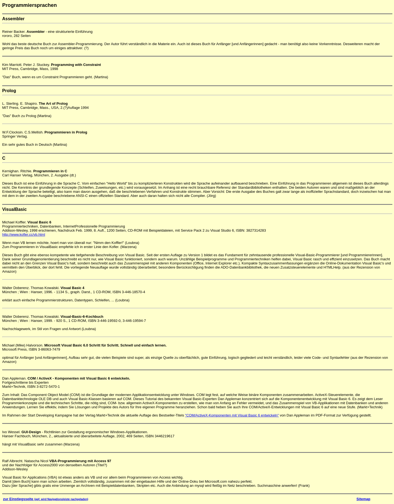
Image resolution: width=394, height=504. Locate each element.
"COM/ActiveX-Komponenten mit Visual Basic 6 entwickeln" (232, 415)
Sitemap (363, 499)
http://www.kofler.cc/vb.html (23, 234)
